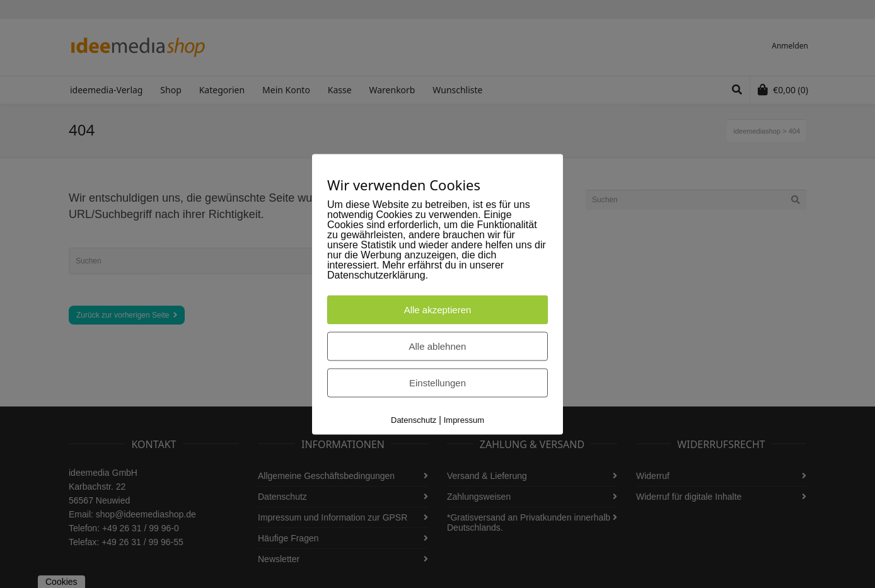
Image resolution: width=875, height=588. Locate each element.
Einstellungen (437, 382)
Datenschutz (413, 419)
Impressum (464, 419)
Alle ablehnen (437, 345)
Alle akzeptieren (438, 309)
